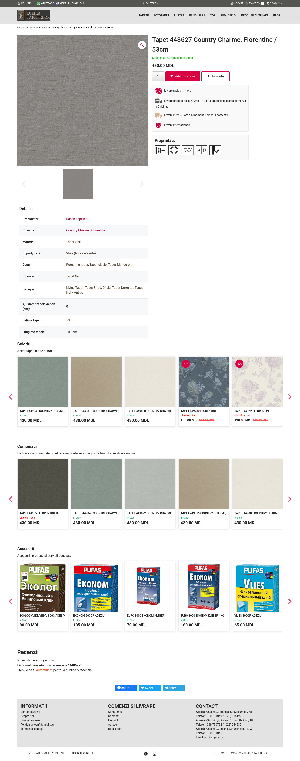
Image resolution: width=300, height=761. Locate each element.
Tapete (144, 15)
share (123, 688)
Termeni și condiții (32, 728)
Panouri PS (197, 15)
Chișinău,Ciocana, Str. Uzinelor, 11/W (229, 728)
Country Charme (77, 230)
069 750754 (214, 724)
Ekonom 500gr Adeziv (88, 615)
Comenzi (113, 716)
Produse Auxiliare (255, 15)
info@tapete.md (214, 737)
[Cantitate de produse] (158, 76)
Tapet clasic (98, 265)
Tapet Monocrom (120, 265)
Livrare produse (30, 720)
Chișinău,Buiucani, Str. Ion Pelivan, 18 (229, 720)
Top (212, 15)
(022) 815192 (233, 716)
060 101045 (214, 733)
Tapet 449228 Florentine (252, 411)
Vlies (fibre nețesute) (81, 253)
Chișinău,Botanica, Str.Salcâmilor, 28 (229, 711)
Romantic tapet (77, 265)
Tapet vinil (73, 242)
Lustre (179, 15)
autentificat (44, 670)
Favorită (113, 720)
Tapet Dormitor (122, 288)
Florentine (98, 230)
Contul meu (115, 711)
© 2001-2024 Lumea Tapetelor (249, 753)
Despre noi (27, 716)
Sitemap (219, 753)
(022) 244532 (233, 724)
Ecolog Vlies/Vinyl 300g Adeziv (42, 615)
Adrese (112, 724)
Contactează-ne (30, 711)
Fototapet (161, 15)
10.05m (71, 332)
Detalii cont (115, 728)
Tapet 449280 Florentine (199, 411)
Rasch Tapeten (76, 219)
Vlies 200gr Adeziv (247, 615)
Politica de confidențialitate (38, 724)
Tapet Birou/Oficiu (98, 288)
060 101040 (214, 716)
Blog (276, 15)
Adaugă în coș (182, 76)
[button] (78, 184)
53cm (70, 320)
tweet (147, 688)
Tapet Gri (72, 276)
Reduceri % (228, 15)
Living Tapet (75, 288)
